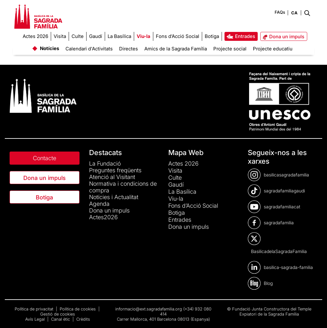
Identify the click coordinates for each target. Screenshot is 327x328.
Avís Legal (35, 319)
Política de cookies (78, 308)
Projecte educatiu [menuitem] (273, 49)
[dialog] (315, 315)
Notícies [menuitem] (49, 48)
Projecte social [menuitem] (230, 49)
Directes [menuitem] (128, 49)
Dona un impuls (44, 178)
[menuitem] (35, 36)
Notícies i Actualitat (113, 197)
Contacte (44, 158)
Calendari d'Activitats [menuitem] (89, 49)
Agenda (99, 203)
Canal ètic (61, 319)
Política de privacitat (35, 308)
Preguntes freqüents (115, 170)
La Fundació (105, 163)
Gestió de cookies (57, 314)
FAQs (280, 12)
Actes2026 (103, 217)
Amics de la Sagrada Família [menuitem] (175, 49)
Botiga (44, 197)
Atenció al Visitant (112, 177)
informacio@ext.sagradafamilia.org (148, 308)
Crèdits (83, 319)
